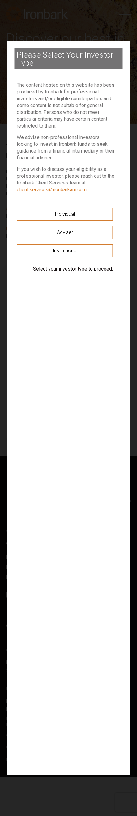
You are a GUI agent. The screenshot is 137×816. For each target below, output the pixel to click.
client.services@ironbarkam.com (52, 190)
